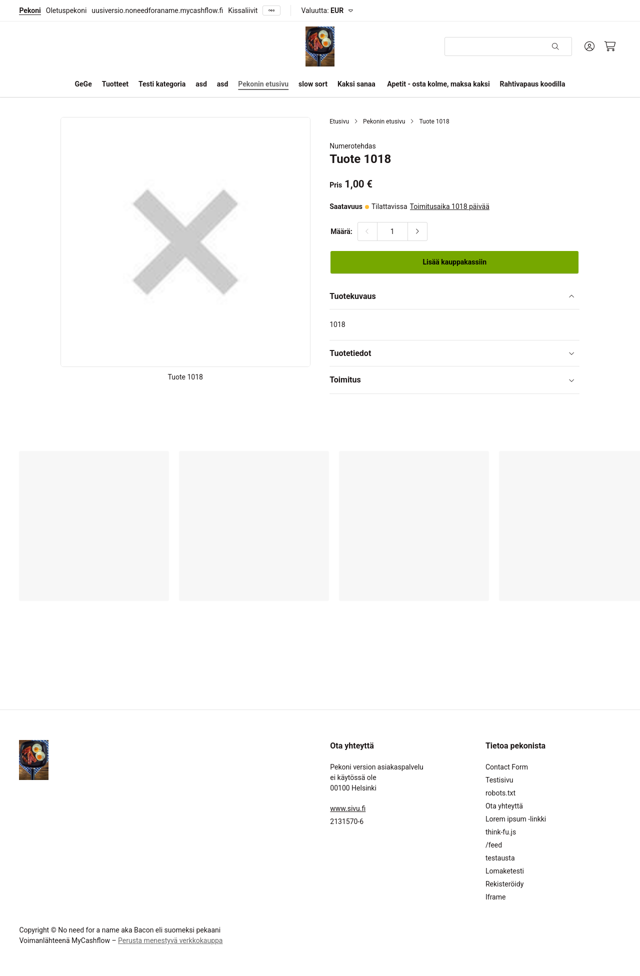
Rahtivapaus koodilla (533, 84)
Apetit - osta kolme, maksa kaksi (438, 84)
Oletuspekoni (66, 10)
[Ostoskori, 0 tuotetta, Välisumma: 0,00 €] (610, 46)
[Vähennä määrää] (368, 231)
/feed (494, 845)
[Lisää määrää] (418, 231)
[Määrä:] (393, 231)
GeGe (83, 84)
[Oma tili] (590, 46)
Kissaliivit (243, 10)
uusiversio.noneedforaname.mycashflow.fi (157, 10)
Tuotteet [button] (115, 84)
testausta (500, 858)
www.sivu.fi (348, 808)
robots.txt (501, 793)
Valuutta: (322, 10)
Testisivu (499, 780)
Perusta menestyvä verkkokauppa (170, 940)
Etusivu (339, 121)
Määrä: (341, 232)
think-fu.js (501, 832)
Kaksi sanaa (357, 84)
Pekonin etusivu (263, 84)
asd (201, 84)
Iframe (496, 897)
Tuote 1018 (434, 121)
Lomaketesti (505, 871)
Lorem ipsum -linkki (516, 819)
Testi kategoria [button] (162, 84)
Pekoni (29, 10)
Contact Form (507, 767)
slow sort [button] (313, 84)
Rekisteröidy (505, 884)
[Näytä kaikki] (271, 11)
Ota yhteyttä (504, 806)
